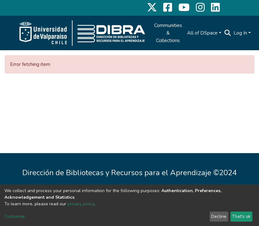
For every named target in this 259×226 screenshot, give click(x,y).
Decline (218, 216)
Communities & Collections (168, 33)
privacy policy (80, 204)
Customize (14, 216)
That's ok (241, 216)
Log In (240, 33)
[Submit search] (228, 33)
